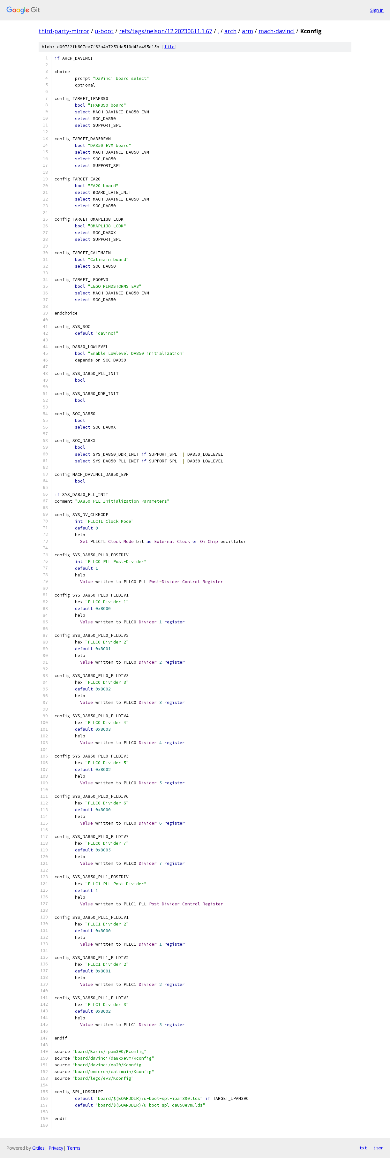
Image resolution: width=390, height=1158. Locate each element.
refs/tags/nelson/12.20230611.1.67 (165, 31)
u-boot (104, 31)
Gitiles (38, 1148)
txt (363, 1148)
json (378, 1148)
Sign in (377, 10)
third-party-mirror (64, 31)
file (169, 47)
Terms (73, 1148)
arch (230, 31)
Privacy (56, 1148)
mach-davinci (277, 31)
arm (247, 31)
